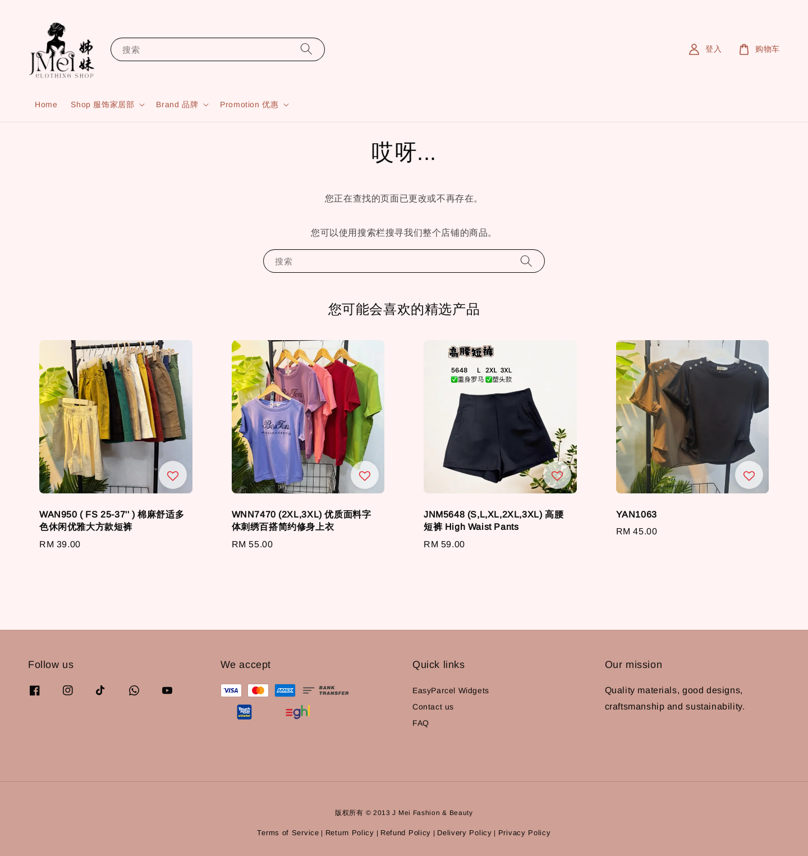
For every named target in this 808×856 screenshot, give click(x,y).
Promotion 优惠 (249, 104)
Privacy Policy (524, 832)
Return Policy (349, 832)
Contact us (433, 706)
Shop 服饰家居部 (102, 104)
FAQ (420, 722)
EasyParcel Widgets (450, 690)
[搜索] (306, 49)
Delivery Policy (464, 832)
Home (46, 104)
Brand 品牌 (177, 104)
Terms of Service (288, 832)
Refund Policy (405, 832)
